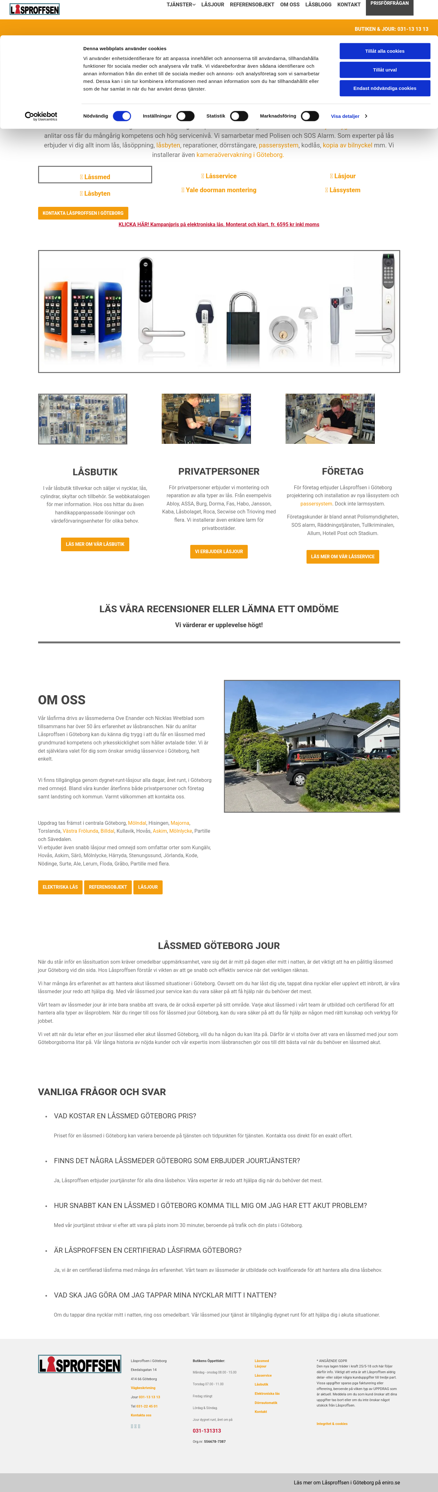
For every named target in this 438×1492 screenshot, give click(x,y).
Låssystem (343, 190)
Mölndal (137, 823)
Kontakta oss (141, 1415)
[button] (83, 213)
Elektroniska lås (267, 1394)
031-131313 (207, 1431)
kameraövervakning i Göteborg (240, 155)
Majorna (180, 823)
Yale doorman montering (218, 190)
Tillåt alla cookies (385, 15)
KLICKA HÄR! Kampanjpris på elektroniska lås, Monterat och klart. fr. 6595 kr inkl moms (219, 224)
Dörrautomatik (266, 1403)
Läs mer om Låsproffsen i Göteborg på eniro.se (347, 1483)
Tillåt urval (385, 34)
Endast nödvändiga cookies (385, 53)
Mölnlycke (180, 831)
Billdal (107, 831)
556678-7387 (215, 1442)
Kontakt (261, 1412)
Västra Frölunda (80, 831)
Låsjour (343, 176)
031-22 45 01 (147, 1406)
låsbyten (168, 145)
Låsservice (219, 176)
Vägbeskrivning (143, 1388)
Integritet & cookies (332, 1424)
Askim (160, 831)
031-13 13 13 (149, 1397)
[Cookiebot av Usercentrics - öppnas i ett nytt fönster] (41, 81)
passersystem (279, 145)
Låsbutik (261, 1384)
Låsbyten (95, 193)
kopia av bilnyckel (347, 145)
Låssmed (262, 1361)
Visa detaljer (345, 81)
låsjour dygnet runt (343, 126)
